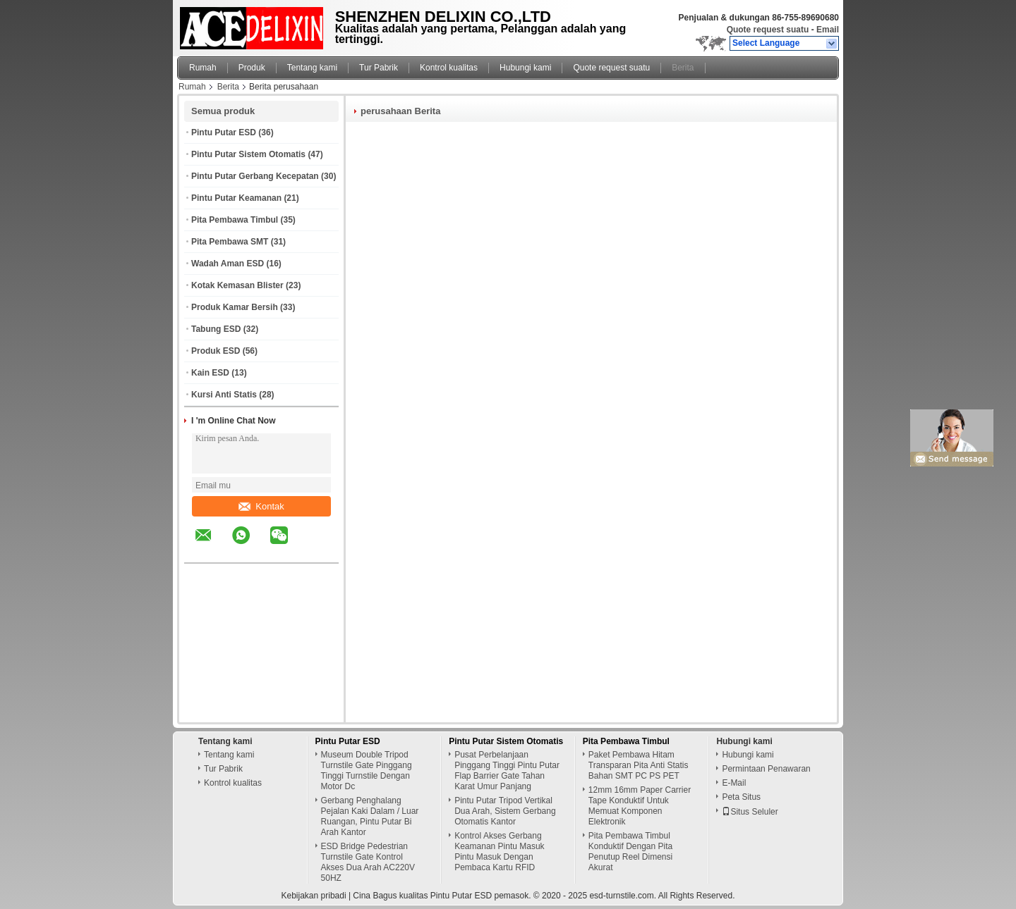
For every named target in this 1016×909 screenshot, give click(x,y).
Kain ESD (210, 373)
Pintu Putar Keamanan (236, 198)
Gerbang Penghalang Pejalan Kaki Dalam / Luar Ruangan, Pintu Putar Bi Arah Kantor (370, 816)
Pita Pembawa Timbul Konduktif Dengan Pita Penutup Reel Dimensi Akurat (630, 851)
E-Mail (734, 783)
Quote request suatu (768, 30)
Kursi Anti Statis (224, 395)
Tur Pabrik (378, 68)
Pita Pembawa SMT (229, 242)
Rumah (203, 68)
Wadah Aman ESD (227, 263)
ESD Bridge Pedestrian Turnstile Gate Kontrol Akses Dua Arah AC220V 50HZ (368, 862)
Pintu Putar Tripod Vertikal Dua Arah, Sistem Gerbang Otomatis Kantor (504, 811)
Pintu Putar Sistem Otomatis (248, 154)
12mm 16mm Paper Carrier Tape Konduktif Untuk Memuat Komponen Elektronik (639, 806)
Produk (251, 68)
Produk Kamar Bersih (234, 307)
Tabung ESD (216, 329)
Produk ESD (215, 351)
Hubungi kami (525, 68)
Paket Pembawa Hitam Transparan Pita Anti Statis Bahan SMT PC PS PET (638, 765)
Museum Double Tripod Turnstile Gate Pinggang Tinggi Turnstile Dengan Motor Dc (366, 770)
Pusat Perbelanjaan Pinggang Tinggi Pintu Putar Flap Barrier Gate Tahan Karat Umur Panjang (507, 770)
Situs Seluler (750, 812)
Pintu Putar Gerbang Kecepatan (255, 176)
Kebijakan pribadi (314, 896)
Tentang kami (312, 68)
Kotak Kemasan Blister (237, 285)
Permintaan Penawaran (766, 769)
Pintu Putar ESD (223, 132)
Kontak (261, 506)
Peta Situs (741, 797)
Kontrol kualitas (449, 68)
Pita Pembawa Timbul (234, 220)
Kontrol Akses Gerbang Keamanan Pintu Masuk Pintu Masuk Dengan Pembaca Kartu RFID (499, 851)
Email (827, 30)
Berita (683, 68)
